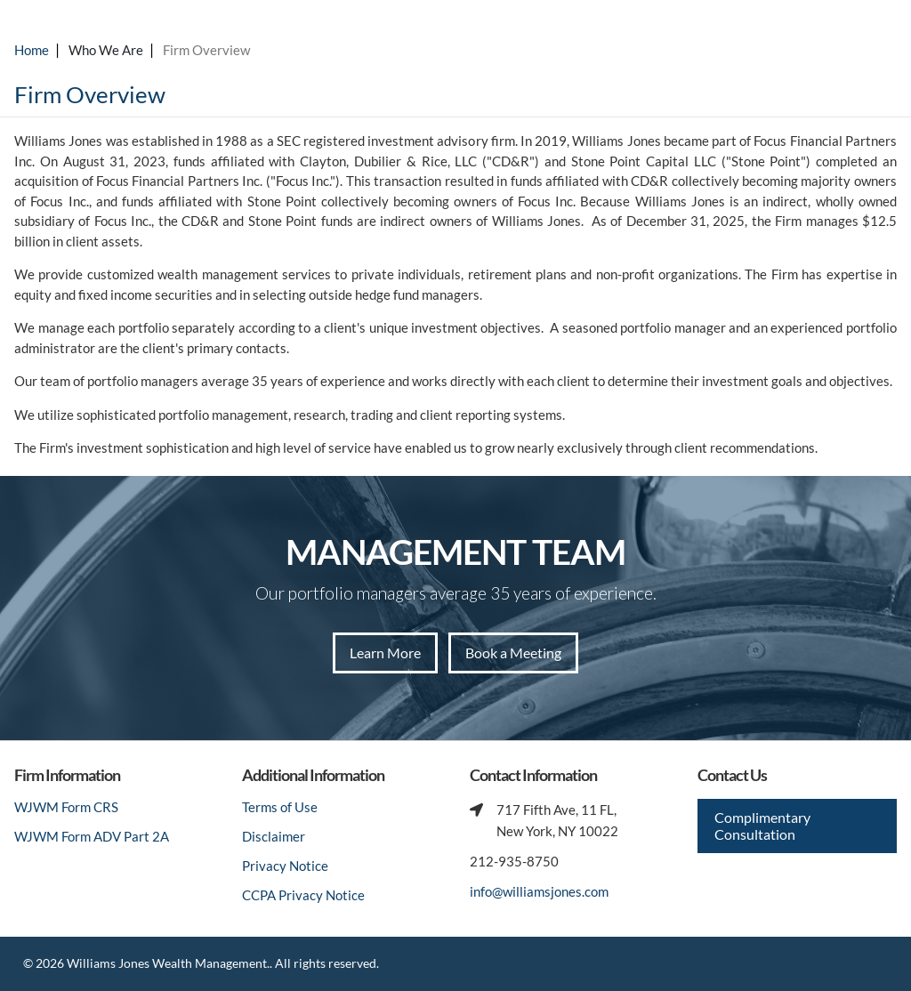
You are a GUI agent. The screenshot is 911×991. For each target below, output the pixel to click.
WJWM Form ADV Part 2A (91, 836)
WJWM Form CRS (66, 807)
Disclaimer (273, 836)
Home (31, 50)
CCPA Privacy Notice (303, 895)
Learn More (385, 652)
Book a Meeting (513, 652)
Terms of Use (280, 807)
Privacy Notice (285, 866)
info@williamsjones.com (539, 891)
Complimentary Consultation (762, 825)
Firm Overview (206, 50)
